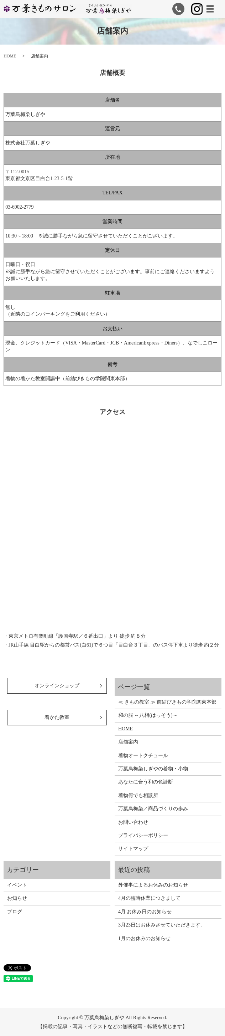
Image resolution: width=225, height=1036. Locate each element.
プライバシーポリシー (143, 835)
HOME (10, 55)
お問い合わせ (133, 822)
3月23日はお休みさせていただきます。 (161, 925)
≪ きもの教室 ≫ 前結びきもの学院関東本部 (167, 702)
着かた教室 (57, 717)
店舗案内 (128, 742)
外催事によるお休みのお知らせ (153, 885)
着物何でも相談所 (138, 795)
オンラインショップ (57, 685)
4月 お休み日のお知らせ (145, 911)
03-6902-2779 (19, 207)
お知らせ (17, 898)
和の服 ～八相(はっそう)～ (148, 715)
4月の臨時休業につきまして (149, 898)
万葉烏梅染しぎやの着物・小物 (153, 768)
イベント (17, 885)
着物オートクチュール (143, 755)
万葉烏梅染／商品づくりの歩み (153, 808)
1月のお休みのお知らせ (144, 938)
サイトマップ (133, 848)
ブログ (14, 911)
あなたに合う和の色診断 (145, 782)
